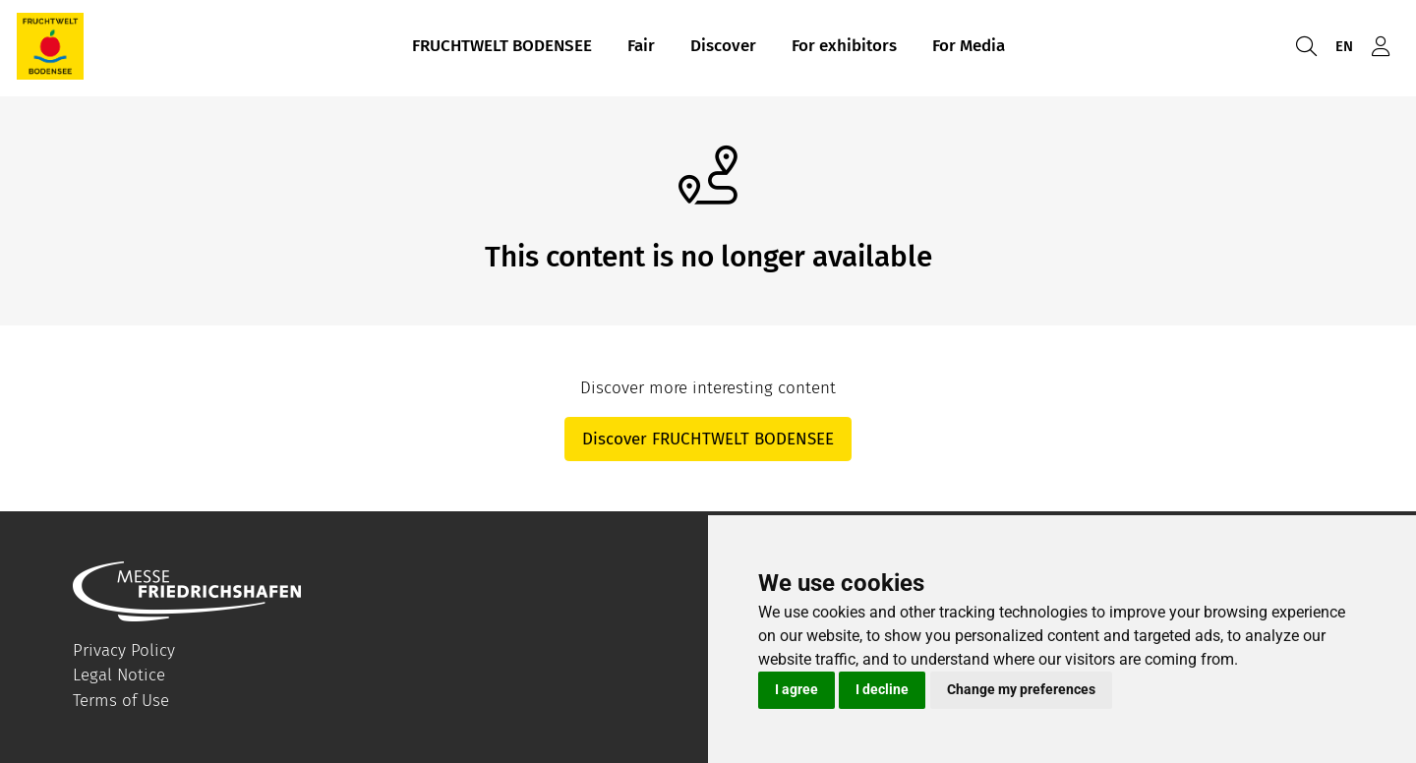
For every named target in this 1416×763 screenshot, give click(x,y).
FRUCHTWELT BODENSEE (502, 47)
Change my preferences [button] (1021, 689)
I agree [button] (796, 689)
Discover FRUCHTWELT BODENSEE (708, 439)
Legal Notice (119, 675)
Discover (723, 47)
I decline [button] (882, 689)
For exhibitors (844, 47)
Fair (641, 47)
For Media (968, 47)
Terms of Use (121, 700)
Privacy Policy (124, 650)
